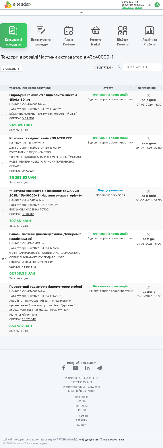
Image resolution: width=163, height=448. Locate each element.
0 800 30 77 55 (130, 1)
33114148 (28, 214)
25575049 (29, 319)
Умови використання (112, 439)
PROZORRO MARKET (81, 382)
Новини (81, 401)
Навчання (81, 397)
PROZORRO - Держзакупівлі (81, 377)
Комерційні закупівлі (81, 391)
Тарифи (81, 424)
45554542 (29, 266)
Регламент (81, 416)
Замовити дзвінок (132, 7)
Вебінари (81, 420)
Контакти (81, 405)
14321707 (28, 118)
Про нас (82, 410)
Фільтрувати (105, 67)
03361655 (28, 171)
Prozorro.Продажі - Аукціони (81, 386)
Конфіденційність (88, 439)
